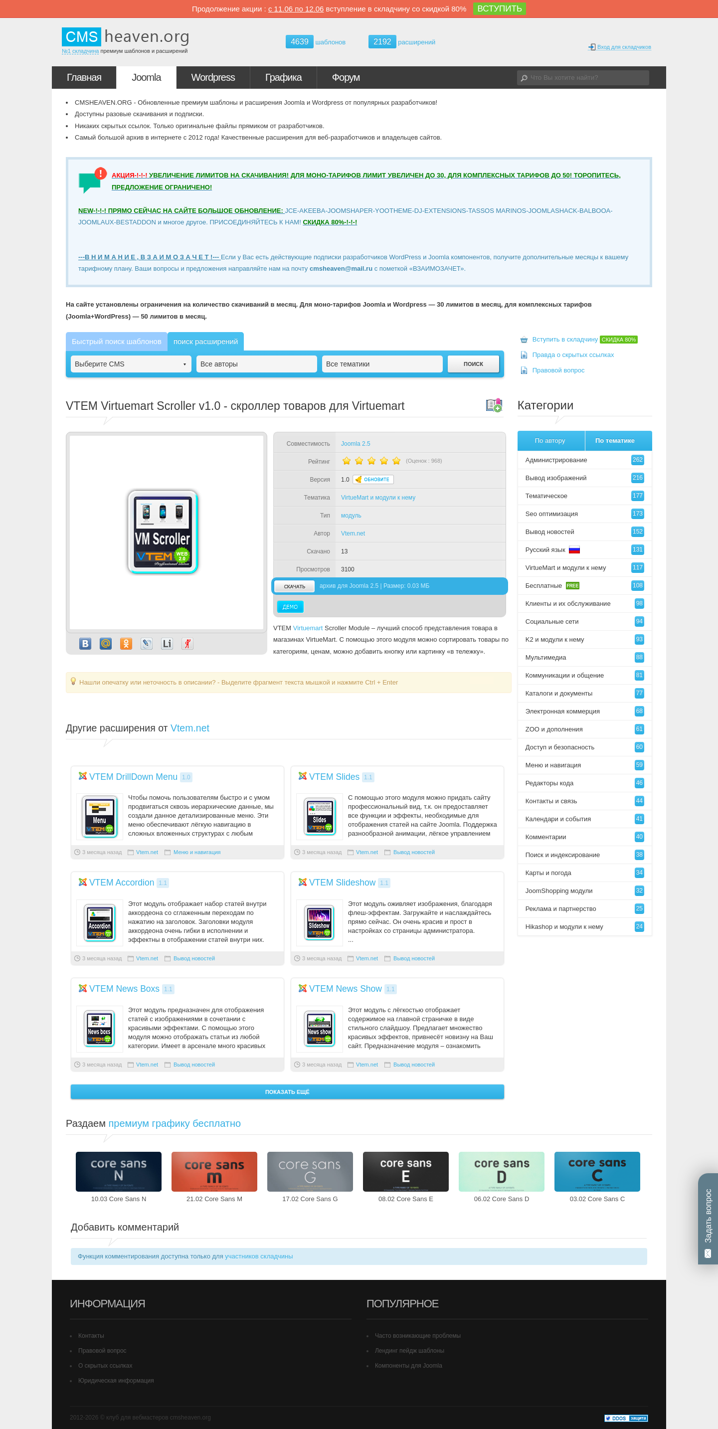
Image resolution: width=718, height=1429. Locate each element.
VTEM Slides (334, 777)
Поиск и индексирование (585, 855)
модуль (351, 515)
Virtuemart (308, 628)
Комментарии (585, 837)
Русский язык (585, 549)
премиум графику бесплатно (175, 1123)
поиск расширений (206, 341)
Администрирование (585, 460)
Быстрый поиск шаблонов (117, 341)
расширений (401, 41)
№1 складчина (80, 51)
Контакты (91, 1335)
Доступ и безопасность (585, 747)
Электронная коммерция (585, 711)
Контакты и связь (585, 801)
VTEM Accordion (122, 883)
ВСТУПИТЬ (499, 8)
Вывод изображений (585, 478)
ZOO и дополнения (585, 729)
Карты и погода (585, 873)
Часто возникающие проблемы (418, 1335)
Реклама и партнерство (585, 908)
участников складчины (259, 1256)
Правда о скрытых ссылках (573, 354)
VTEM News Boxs (124, 989)
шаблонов (316, 42)
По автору (550, 440)
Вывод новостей (414, 852)
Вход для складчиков (619, 47)
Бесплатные (585, 585)
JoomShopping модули (585, 891)
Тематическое (585, 496)
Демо (290, 606)
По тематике (615, 440)
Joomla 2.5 (355, 443)
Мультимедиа (585, 657)
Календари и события (585, 819)
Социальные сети (585, 621)
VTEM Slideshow (342, 883)
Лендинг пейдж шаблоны (409, 1350)
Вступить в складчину (585, 339)
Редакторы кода (585, 783)
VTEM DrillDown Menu (133, 777)
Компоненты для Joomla (408, 1365)
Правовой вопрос (559, 370)
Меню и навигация (197, 852)
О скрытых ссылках (105, 1365)
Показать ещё (287, 1092)
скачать (294, 586)
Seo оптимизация (585, 514)
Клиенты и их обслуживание (585, 603)
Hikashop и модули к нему (585, 926)
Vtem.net (353, 533)
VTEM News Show (345, 989)
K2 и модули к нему (585, 639)
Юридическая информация (116, 1380)
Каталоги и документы (585, 693)
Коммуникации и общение (585, 675)
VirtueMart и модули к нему (378, 497)
